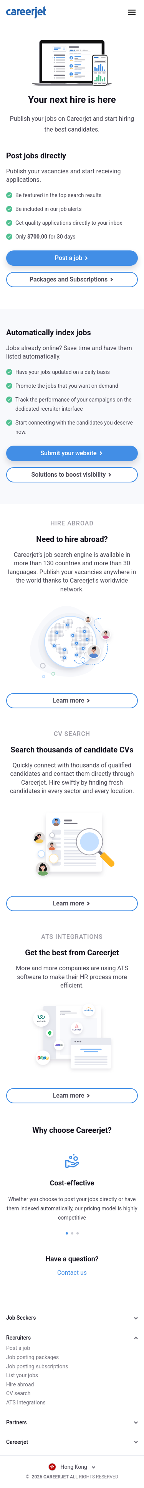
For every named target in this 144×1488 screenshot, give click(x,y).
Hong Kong (72, 1467)
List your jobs (22, 1375)
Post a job (71, 258)
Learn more (72, 700)
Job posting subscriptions (37, 1366)
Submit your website (71, 453)
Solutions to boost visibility (71, 474)
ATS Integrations (26, 1402)
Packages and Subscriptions (72, 279)
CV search (18, 1393)
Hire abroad (20, 1384)
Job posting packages (32, 1357)
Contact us (72, 1272)
